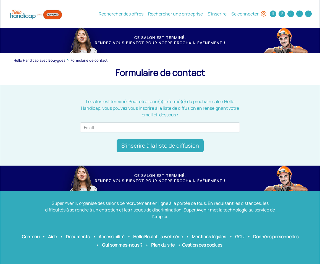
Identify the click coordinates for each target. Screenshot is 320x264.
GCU (239, 237)
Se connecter (248, 14)
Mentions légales (209, 237)
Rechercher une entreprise (175, 14)
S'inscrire (217, 14)
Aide (52, 237)
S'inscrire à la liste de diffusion (160, 145)
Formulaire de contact (88, 60)
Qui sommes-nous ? (122, 245)
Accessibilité (111, 237)
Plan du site (163, 245)
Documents (78, 237)
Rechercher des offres (121, 14)
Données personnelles (275, 237)
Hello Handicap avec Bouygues (39, 60)
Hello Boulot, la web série (158, 237)
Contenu (31, 237)
